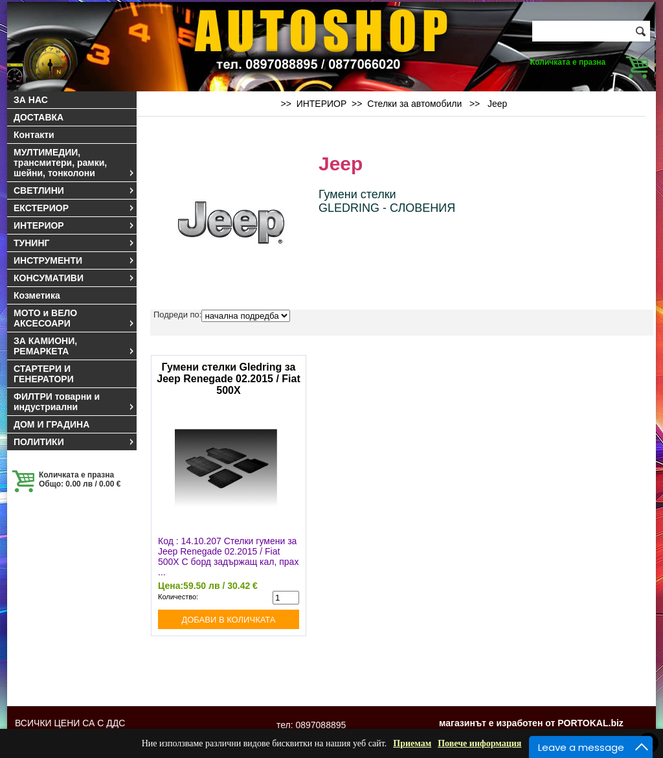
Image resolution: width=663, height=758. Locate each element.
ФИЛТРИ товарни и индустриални (74, 401)
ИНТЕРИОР (74, 225)
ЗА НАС (31, 100)
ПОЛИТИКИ (74, 442)
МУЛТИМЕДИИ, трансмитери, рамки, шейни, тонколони (74, 162)
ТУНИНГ (74, 243)
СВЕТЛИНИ (74, 190)
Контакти (34, 135)
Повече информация (479, 743)
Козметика (37, 295)
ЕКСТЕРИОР (74, 208)
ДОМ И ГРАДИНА (51, 424)
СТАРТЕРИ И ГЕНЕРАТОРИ (44, 373)
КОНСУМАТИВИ (74, 278)
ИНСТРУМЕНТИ (74, 260)
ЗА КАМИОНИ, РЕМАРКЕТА (74, 346)
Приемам (412, 743)
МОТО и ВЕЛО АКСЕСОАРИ (74, 318)
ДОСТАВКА (38, 117)
